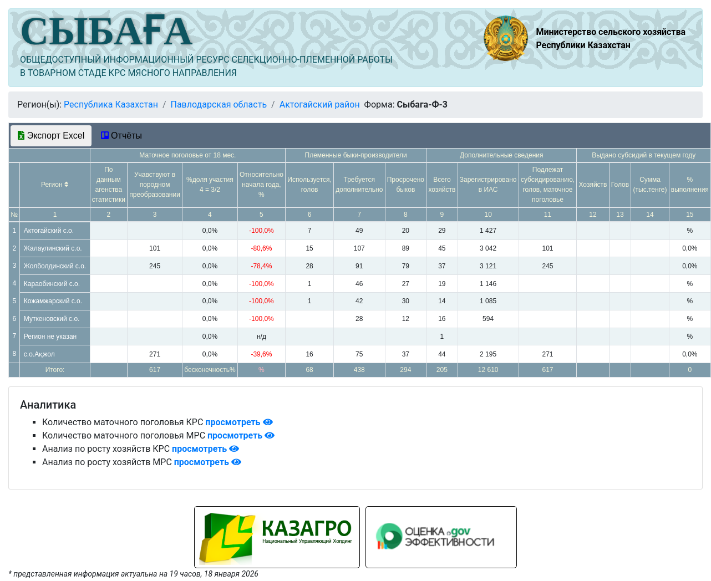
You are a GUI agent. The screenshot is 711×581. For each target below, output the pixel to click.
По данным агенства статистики (108, 184)
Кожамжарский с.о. (53, 301)
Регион (55, 184)
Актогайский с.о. (49, 231)
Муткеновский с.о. (52, 319)
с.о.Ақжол (39, 354)
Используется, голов (309, 184)
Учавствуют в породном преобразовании (154, 184)
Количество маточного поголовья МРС (124, 435)
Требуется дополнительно (359, 184)
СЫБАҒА (106, 31)
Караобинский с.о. (52, 284)
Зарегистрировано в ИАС (488, 184)
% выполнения (690, 184)
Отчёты (121, 135)
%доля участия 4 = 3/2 (209, 184)
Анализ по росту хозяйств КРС (107, 449)
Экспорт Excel (51, 135)
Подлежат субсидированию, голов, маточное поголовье (548, 184)
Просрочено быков (405, 184)
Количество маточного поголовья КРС (123, 422)
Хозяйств (593, 184)
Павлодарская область (218, 104)
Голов (620, 184)
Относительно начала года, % (261, 184)
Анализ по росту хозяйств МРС (108, 462)
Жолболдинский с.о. (55, 266)
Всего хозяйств (441, 184)
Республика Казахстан (111, 104)
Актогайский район (320, 104)
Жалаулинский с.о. (53, 248)
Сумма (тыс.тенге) (650, 184)
